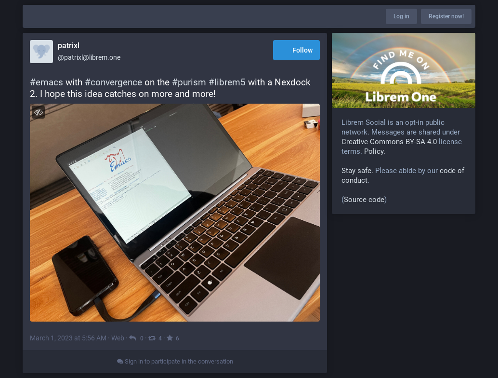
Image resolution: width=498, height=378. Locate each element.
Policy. (374, 151)
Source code (364, 199)
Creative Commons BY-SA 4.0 (389, 141)
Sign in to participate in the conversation (175, 361)
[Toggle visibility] (38, 112)
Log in (401, 16)
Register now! (446, 16)
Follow (296, 51)
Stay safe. (357, 170)
